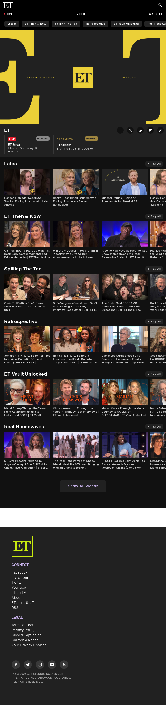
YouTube (19, 587)
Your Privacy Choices (29, 645)
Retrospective (95, 24)
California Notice (25, 640)
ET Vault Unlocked (126, 24)
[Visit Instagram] (40, 665)
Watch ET (155, 14)
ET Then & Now (35, 24)
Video (81, 14)
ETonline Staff (23, 602)
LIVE (10, 14)
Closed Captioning (27, 635)
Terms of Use (22, 625)
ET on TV (19, 592)
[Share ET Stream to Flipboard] (150, 130)
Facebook (19, 572)
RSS (15, 607)
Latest (12, 24)
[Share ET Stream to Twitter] (130, 130)
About (17, 597)
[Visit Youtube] (52, 665)
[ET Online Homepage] (9, 5)
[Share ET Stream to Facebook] (120, 130)
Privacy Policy (23, 630)
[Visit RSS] (64, 665)
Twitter (17, 582)
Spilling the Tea (66, 24)
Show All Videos (83, 486)
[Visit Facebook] (16, 665)
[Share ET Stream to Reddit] (140, 130)
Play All (154, 164)
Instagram (20, 577)
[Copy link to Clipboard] (160, 130)
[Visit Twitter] (28, 665)
